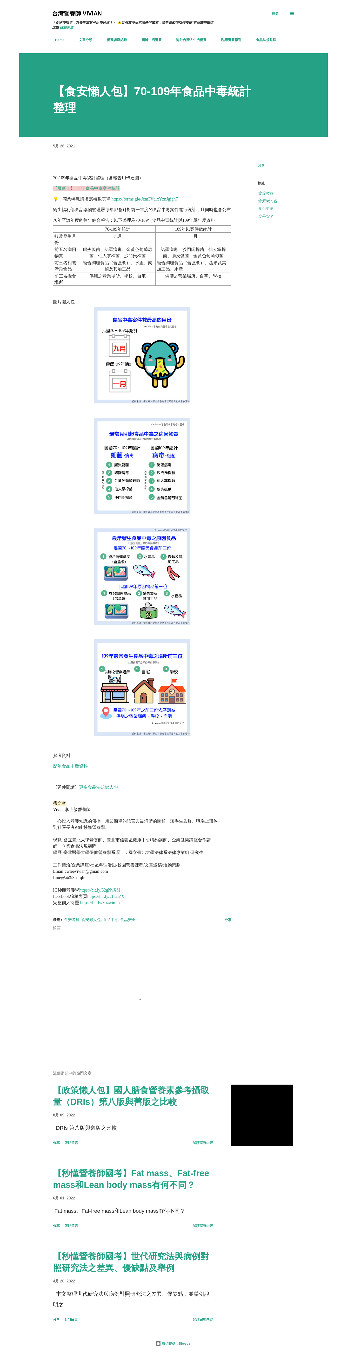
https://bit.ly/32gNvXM (99, 893)
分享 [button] (261, 165)
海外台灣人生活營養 (188, 40)
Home (56, 40)
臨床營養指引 (228, 40)
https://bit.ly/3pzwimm (100, 906)
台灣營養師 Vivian (77, 13)
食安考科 (265, 193)
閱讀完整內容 (203, 1147)
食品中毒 (265, 209)
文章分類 (82, 40)
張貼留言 (71, 1147)
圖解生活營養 (149, 40)
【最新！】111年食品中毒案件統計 (86, 188)
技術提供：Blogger (173, 1343)
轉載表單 (66, 28)
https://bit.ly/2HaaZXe (106, 900)
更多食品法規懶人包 (98, 787)
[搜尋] (275, 13)
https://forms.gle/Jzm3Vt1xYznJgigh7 (145, 199)
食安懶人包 (267, 201)
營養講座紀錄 (114, 40)
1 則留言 (71, 1323)
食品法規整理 (263, 40)
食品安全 (265, 216)
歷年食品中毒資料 (70, 766)
